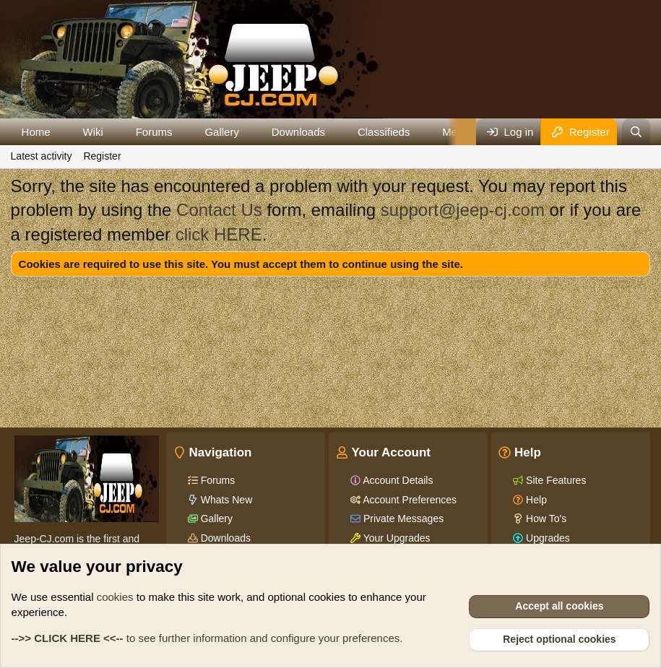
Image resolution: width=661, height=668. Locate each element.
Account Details (396, 480)
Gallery (221, 132)
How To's (544, 518)
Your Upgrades (395, 538)
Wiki (92, 132)
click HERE (219, 234)
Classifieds (384, 132)
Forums (154, 132)
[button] (61, 131)
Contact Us (219, 210)
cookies (115, 597)
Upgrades (546, 538)
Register (102, 156)
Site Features (554, 480)
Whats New (225, 500)
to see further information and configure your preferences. (207, 638)
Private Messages (402, 518)
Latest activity (41, 156)
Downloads (298, 132)
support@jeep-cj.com (463, 210)
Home (36, 132)
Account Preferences (408, 500)
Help (535, 500)
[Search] (636, 131)
